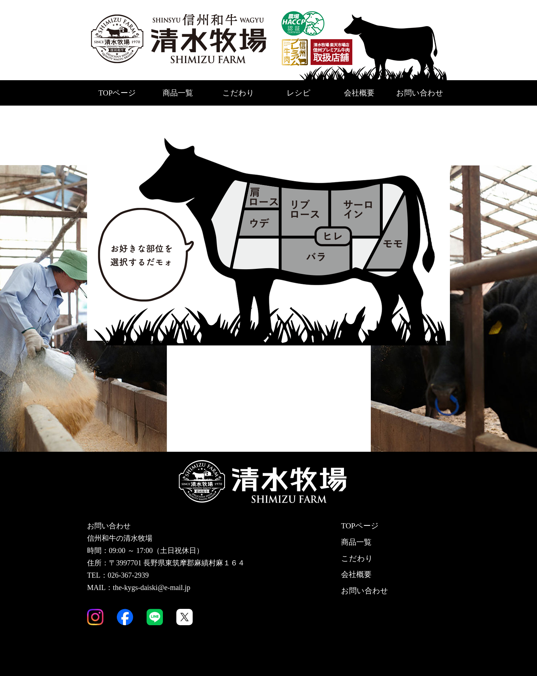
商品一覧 (178, 93)
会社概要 (359, 93)
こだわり (238, 93)
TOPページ (117, 93)
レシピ (299, 93)
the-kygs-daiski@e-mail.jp (151, 587)
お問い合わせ (419, 93)
